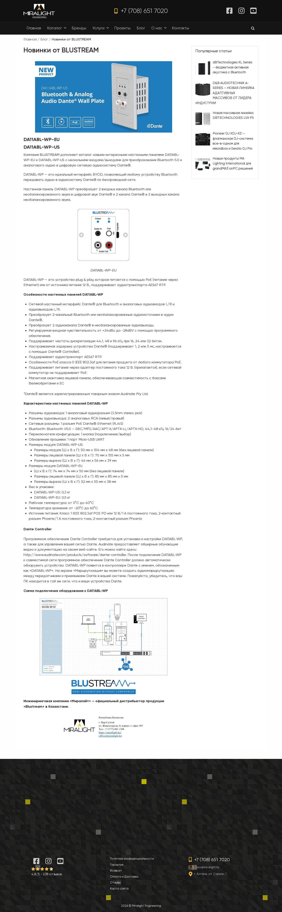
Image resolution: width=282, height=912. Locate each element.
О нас (160, 28)
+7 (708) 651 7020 (141, 10)
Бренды (79, 28)
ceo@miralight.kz (207, 867)
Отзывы (115, 882)
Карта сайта (119, 888)
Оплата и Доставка (124, 876)
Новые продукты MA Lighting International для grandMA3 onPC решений (233, 163)
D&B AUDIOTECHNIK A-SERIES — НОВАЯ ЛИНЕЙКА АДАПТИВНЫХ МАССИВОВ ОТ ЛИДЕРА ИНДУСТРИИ (224, 93)
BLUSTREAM (49, 155)
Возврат (116, 870)
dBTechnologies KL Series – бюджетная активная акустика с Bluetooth (232, 67)
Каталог (57, 28)
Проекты (122, 28)
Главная (34, 28)
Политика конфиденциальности (132, 858)
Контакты (180, 28)
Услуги (101, 28)
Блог (141, 28)
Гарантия (116, 864)
